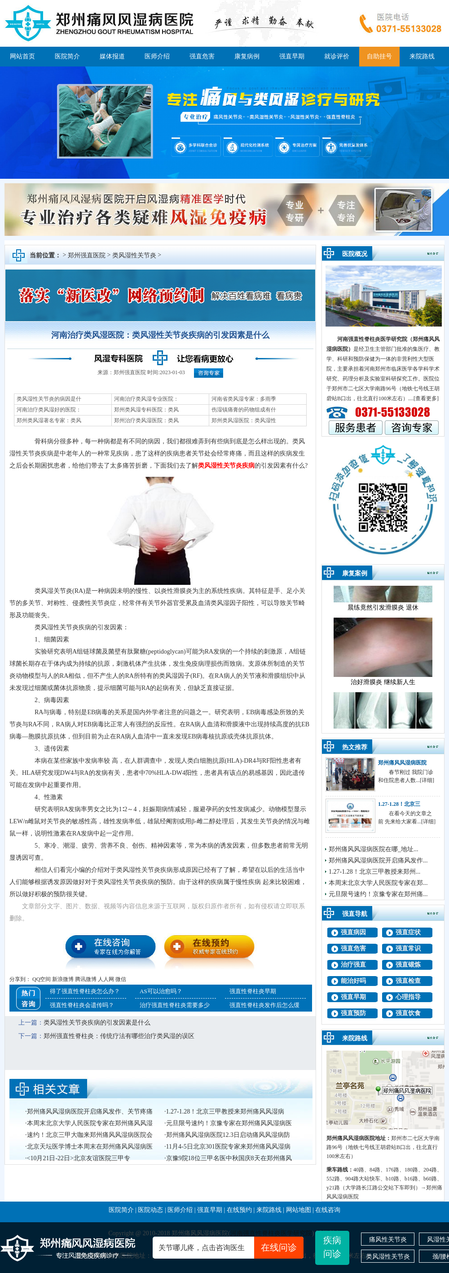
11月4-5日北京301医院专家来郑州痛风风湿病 (228, 1146)
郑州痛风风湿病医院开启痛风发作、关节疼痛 (90, 1111)
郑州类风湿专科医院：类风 (146, 410)
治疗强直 (353, 964)
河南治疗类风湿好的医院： (49, 410)
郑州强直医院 (87, 255)
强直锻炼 (408, 964)
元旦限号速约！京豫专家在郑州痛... (378, 894)
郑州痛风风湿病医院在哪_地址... (373, 849)
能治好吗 (353, 980)
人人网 (106, 979)
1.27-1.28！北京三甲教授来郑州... (374, 871)
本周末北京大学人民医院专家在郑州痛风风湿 (90, 1123)
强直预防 (353, 1013)
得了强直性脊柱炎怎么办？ (85, 991)
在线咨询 (327, 1210)
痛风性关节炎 (388, 1239)
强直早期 (291, 56)
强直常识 (408, 948)
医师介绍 (157, 56)
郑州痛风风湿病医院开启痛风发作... (378, 860)
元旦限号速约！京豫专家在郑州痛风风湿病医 (229, 1123)
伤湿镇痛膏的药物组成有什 (243, 410)
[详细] (427, 780)
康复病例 (247, 56)
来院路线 (422, 56)
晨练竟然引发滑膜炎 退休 (383, 612)
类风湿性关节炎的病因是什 (49, 399)
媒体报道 (112, 56)
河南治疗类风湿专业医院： (146, 399)
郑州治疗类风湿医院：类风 (146, 420)
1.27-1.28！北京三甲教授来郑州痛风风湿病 (225, 1111)
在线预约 (239, 1210)
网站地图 (298, 1210)
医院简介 (67, 56)
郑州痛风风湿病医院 (402, 763)
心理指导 (408, 997)
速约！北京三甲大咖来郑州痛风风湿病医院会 (90, 1135)
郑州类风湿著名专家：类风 (49, 420)
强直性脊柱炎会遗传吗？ (82, 1005)
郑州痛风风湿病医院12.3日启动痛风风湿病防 (228, 1135)
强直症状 (408, 932)
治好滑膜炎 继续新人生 (383, 687)
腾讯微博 (86, 979)
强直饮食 (408, 1013)
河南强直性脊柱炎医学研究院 (372, 339)
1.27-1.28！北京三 (399, 804)
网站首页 (22, 56)
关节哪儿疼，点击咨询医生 (231, 1248)
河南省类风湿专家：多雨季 (243, 399)
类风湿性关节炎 (134, 255)
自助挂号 (379, 56)
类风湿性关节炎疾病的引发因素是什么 (97, 1022)
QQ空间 (41, 979)
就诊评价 (336, 56)
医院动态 (150, 1210)
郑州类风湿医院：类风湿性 (243, 420)
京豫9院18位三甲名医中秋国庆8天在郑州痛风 (229, 1158)
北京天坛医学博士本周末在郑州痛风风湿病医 (90, 1146)
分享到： (20, 979)
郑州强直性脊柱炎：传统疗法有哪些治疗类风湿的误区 (119, 1036)
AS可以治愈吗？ (161, 991)
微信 (120, 979)
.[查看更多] (425, 398)
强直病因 (353, 932)
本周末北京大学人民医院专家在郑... (378, 883)
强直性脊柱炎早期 (252, 991)
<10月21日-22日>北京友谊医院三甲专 (78, 1158)
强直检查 (408, 980)
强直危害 (202, 56)
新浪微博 (63, 979)
